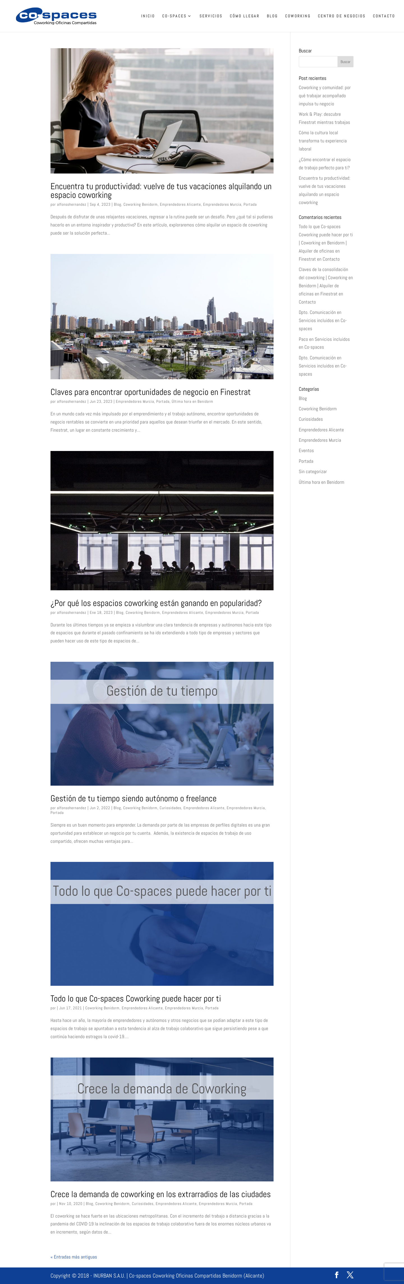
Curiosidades (170, 807)
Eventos (306, 450)
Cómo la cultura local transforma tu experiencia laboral (323, 140)
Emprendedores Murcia (222, 204)
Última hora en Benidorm (192, 401)
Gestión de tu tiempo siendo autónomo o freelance (133, 798)
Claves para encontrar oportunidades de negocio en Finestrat (150, 391)
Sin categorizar (313, 471)
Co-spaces (174, 16)
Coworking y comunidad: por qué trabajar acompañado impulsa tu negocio (325, 95)
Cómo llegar (245, 16)
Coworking (298, 16)
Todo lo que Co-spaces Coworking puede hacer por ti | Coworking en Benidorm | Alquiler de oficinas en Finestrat (326, 242)
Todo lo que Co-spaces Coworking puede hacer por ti (135, 998)
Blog (272, 16)
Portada (250, 204)
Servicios (210, 16)
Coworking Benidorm (140, 204)
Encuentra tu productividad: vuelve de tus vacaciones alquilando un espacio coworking (161, 190)
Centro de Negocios (342, 16)
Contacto (384, 16)
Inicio (148, 16)
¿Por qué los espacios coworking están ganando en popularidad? (156, 603)
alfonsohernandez (71, 204)
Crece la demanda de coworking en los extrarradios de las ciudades (160, 1194)
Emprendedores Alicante (180, 204)
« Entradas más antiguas (73, 1257)
